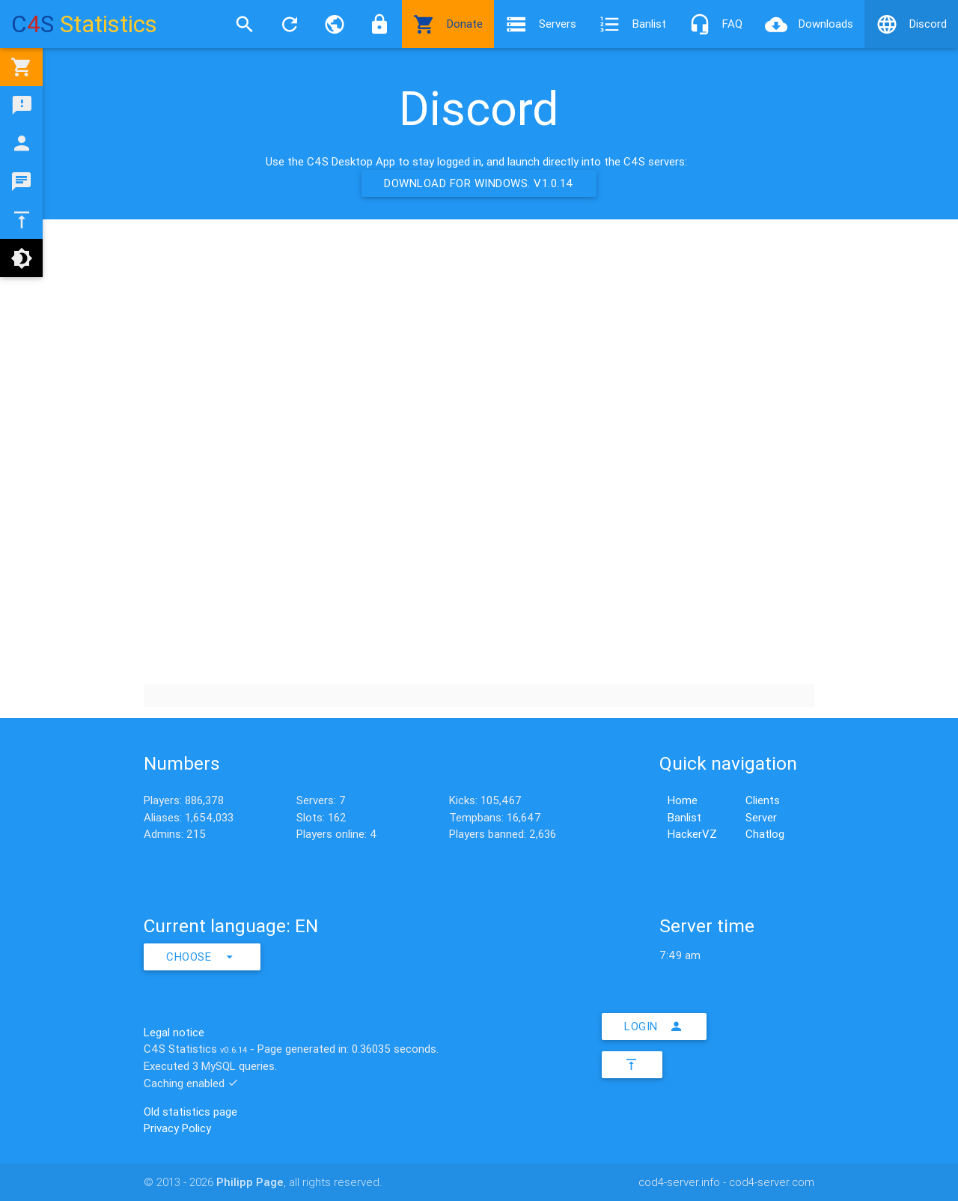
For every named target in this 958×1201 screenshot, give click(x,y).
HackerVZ (692, 834)
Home (683, 800)
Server (761, 817)
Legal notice (174, 1032)
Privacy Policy (177, 1128)
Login (654, 1026)
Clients (762, 800)
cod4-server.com (771, 1182)
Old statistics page (190, 1111)
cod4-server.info (679, 1182)
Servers (540, 24)
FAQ (715, 24)
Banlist (632, 24)
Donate (448, 24)
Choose (202, 956)
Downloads (809, 24)
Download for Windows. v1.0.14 (479, 183)
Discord (911, 24)
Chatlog (764, 834)
